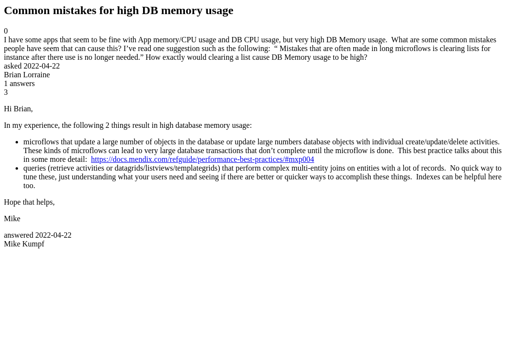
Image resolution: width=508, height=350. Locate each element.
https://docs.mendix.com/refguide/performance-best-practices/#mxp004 (202, 159)
